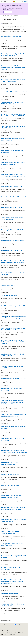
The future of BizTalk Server (9, 295)
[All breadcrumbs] (2, 16)
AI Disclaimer (3, 630)
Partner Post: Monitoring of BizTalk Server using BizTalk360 (13, 127)
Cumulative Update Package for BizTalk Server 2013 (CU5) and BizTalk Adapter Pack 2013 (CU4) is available (14, 402)
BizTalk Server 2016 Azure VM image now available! (11, 389)
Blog (16, 630)
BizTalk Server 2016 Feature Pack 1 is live (12, 240)
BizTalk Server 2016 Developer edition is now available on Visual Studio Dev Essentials (14, 261)
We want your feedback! (8, 285)
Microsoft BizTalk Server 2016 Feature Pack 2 (14, 92)
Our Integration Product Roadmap (11, 36)
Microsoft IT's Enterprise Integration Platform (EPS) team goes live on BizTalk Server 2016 (12, 341)
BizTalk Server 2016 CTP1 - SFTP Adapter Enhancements (10, 463)
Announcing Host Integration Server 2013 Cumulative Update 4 (13, 139)
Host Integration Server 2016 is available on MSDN (12, 367)
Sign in (25, 1)
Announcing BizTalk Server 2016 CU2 (11, 207)
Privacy (2, 632)
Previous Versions (10, 630)
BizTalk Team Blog (14, 15)
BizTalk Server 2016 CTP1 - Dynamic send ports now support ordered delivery (13, 508)
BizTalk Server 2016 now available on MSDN (13, 378)
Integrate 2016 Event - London (10, 485)
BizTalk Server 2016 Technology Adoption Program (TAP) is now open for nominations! (14, 451)
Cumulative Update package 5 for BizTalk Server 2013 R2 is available (13, 329)
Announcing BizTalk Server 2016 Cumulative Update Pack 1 (14, 273)
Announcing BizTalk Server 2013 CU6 (11, 186)
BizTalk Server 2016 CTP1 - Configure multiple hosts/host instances (11, 496)
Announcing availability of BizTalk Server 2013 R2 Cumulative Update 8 (13, 80)
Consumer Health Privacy (11, 632)
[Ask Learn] (23, 16)
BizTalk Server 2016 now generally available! (14, 306)
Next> (2, 615)
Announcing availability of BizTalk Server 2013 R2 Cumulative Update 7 (13, 103)
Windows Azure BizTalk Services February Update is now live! (13, 604)
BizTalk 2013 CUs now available (10, 474)
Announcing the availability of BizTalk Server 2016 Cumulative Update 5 (14, 54)
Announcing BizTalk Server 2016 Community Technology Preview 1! (14, 520)
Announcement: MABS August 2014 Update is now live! (13, 556)
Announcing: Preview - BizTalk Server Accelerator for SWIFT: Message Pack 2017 (13, 175)
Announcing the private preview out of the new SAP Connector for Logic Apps (13, 317)
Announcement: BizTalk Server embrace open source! (12, 151)
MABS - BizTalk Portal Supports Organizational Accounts (10, 532)
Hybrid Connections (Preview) (9, 593)
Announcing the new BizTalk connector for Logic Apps (13, 427)
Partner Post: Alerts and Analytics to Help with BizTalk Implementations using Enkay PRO (13, 67)
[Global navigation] (1, 2)
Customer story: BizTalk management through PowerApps (12, 218)
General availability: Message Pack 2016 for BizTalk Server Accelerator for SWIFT (13, 415)
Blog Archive (7, 15)
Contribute (22, 630)
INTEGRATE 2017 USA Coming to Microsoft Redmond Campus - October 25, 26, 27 (13, 115)
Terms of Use (20, 632)
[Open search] (22, 2)
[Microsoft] (14, 1)
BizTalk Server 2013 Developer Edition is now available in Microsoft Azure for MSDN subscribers (12, 581)
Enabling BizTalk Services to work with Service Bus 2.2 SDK (12, 544)
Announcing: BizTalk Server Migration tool (13, 197)
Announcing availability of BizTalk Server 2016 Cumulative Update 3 (13, 163)
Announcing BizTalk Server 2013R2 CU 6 (12, 230)
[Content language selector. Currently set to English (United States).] (6, 625)
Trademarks (3, 634)
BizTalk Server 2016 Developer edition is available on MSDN (12, 355)
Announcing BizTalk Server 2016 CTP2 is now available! (12, 439)
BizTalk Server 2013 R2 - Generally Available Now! (11, 568)
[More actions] (26, 16)
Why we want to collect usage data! (11, 250)
